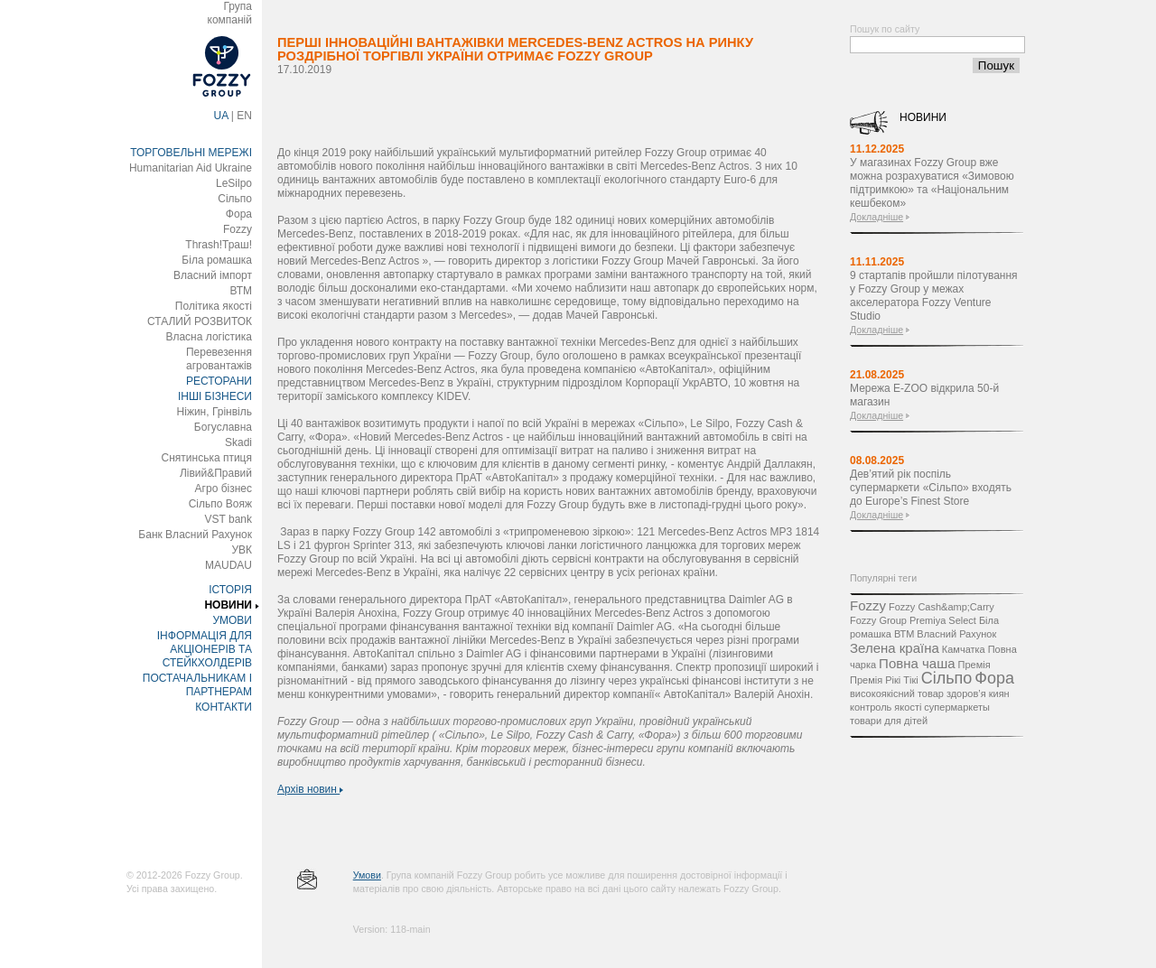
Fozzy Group (878, 620)
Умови (367, 875)
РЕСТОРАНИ (219, 381)
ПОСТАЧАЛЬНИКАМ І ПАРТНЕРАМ (197, 685)
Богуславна (223, 427)
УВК (241, 550)
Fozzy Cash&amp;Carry (941, 606)
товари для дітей (889, 720)
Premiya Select (942, 620)
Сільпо (235, 198)
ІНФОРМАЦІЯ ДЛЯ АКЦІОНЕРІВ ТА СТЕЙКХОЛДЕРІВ (204, 649)
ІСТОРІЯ (230, 589)
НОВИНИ (228, 605)
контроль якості (885, 707)
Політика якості (213, 306)
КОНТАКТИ (223, 707)
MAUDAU (228, 565)
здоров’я (966, 693)
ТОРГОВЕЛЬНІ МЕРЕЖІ (191, 152)
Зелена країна (894, 648)
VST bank (228, 519)
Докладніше (876, 216)
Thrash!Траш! (218, 244)
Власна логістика (208, 336)
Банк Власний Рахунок (195, 534)
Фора (239, 214)
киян (999, 693)
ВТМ (240, 290)
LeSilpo (234, 183)
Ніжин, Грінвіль (214, 411)
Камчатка (963, 649)
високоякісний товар (897, 693)
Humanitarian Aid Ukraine (190, 168)
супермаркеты (957, 707)
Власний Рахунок (956, 633)
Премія (974, 664)
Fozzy (237, 229)
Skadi (238, 442)
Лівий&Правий (216, 473)
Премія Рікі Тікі (884, 680)
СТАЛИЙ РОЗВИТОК (199, 321)
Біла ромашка (217, 260)
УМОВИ (232, 620)
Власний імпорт (212, 275)
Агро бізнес (223, 488)
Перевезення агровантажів (219, 359)
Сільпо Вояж (220, 504)
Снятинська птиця (207, 457)
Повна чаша (917, 663)
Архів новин (310, 789)
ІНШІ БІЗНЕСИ (215, 396)
